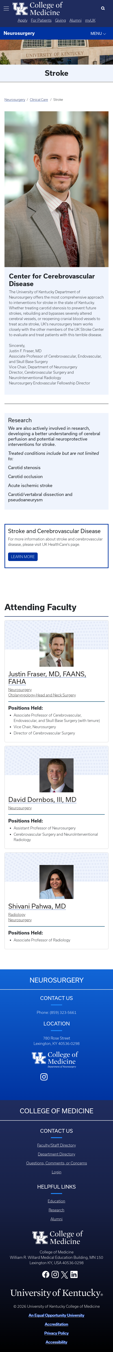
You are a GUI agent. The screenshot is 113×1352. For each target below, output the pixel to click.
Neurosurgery (14, 99)
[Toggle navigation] (6, 8)
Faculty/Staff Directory (56, 1145)
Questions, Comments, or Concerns (56, 1163)
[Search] (104, 8)
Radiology (16, 915)
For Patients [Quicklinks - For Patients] (41, 20)
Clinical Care (39, 99)
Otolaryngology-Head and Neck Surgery (42, 695)
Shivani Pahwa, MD (37, 906)
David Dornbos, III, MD (42, 799)
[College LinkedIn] (74, 1276)
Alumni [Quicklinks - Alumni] (76, 20)
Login (56, 1172)
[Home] (38, 8)
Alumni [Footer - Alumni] (56, 1219)
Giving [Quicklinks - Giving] (60, 20)
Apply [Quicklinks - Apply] (22, 20)
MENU (98, 33)
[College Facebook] (45, 1276)
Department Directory (56, 1154)
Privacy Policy (56, 1333)
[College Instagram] (55, 1276)
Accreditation (56, 1324)
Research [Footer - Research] (56, 1210)
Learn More (23, 557)
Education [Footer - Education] (56, 1201)
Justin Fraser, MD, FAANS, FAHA (47, 677)
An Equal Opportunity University (56, 1315)
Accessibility (56, 1342)
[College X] (64, 1275)
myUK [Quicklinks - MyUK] (90, 20)
